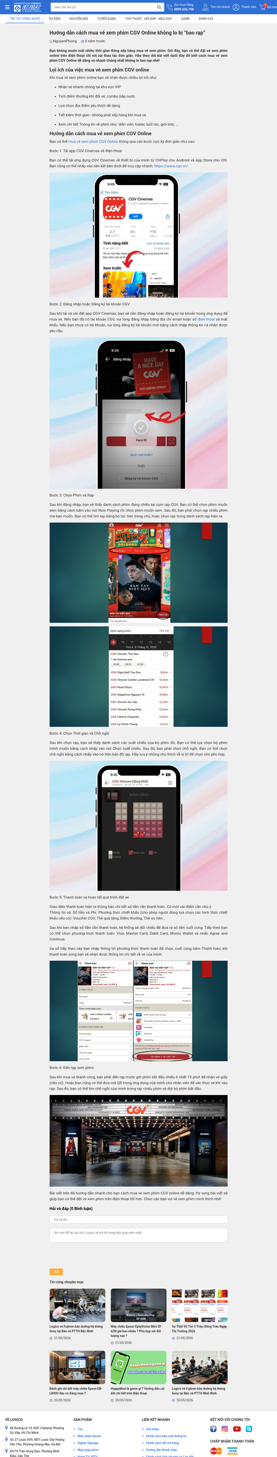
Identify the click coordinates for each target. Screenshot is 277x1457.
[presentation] (83, 1255)
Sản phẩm (82, 1420)
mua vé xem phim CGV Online (93, 141)
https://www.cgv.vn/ (171, 166)
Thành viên (244, 7)
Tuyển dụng (106, 18)
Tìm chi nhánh (216, 7)
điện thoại (206, 319)
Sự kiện (55, 18)
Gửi (56, 1271)
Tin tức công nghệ (25, 18)
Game (185, 18)
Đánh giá (206, 18)
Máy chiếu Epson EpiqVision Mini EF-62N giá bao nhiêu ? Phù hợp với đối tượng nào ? (136, 1331)
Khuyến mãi (79, 18)
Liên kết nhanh (156, 1420)
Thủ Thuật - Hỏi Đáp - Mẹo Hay (148, 18)
